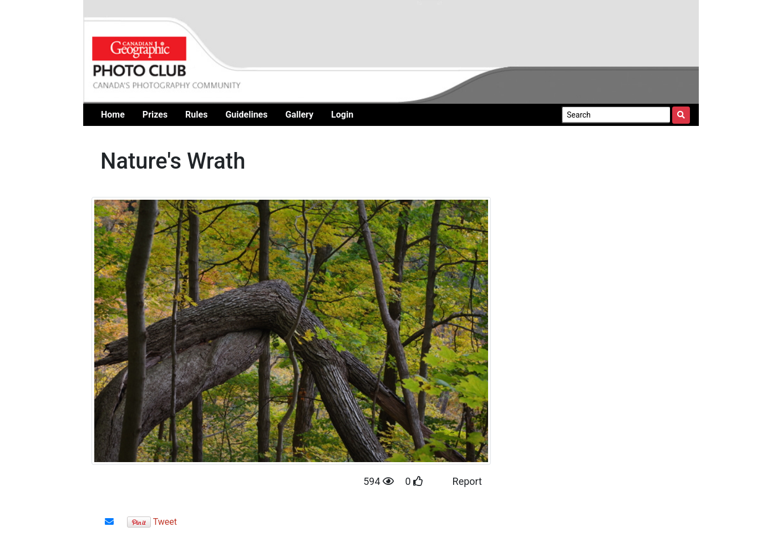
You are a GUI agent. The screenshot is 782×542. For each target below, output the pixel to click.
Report (467, 481)
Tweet (165, 521)
